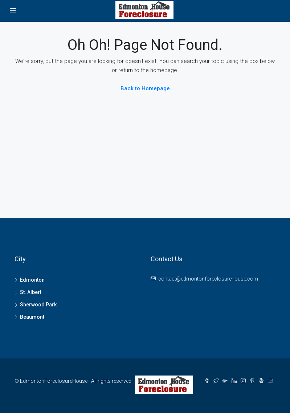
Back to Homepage (145, 88)
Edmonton (32, 280)
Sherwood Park (38, 304)
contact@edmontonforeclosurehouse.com (208, 279)
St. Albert (30, 292)
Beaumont (32, 317)
